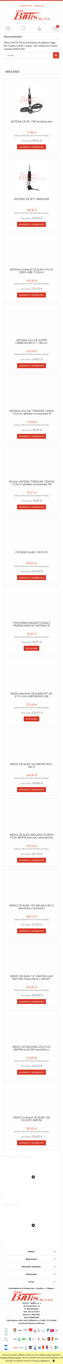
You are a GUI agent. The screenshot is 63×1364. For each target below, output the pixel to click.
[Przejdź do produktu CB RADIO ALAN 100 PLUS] (31, 534)
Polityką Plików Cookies (10, 1357)
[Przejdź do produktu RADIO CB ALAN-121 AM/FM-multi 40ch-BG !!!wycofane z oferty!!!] (31, 958)
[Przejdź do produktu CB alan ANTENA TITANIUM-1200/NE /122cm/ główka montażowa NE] (31, 463)
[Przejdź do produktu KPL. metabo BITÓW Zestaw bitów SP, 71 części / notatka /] (31, 1191)
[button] (8, 28)
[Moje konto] (39, 28)
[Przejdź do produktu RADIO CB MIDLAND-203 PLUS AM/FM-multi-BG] (31, 1029)
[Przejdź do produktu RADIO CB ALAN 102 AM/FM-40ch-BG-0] (31, 746)
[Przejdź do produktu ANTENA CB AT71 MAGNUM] (31, 177)
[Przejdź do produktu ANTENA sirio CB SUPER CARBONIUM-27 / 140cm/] (31, 322)
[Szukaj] (23, 28)
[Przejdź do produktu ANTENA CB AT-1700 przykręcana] (31, 100)
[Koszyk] (55, 28)
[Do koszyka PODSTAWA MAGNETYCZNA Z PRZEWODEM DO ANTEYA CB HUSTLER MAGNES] (31, 648)
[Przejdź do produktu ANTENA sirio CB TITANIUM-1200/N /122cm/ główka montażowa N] (31, 393)
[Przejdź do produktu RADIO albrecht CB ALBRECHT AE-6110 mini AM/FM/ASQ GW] (31, 675)
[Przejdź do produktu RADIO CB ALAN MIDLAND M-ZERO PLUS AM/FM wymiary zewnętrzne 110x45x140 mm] (31, 817)
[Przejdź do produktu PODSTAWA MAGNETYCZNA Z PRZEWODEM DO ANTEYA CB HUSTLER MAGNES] (31, 605)
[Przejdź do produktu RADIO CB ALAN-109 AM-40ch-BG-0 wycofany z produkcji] (31, 887)
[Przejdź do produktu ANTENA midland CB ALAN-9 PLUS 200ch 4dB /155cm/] (31, 251)
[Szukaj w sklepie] (29, 55)
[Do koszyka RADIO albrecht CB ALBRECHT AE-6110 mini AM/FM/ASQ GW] (31, 718)
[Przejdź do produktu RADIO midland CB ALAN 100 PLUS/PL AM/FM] (31, 1099)
